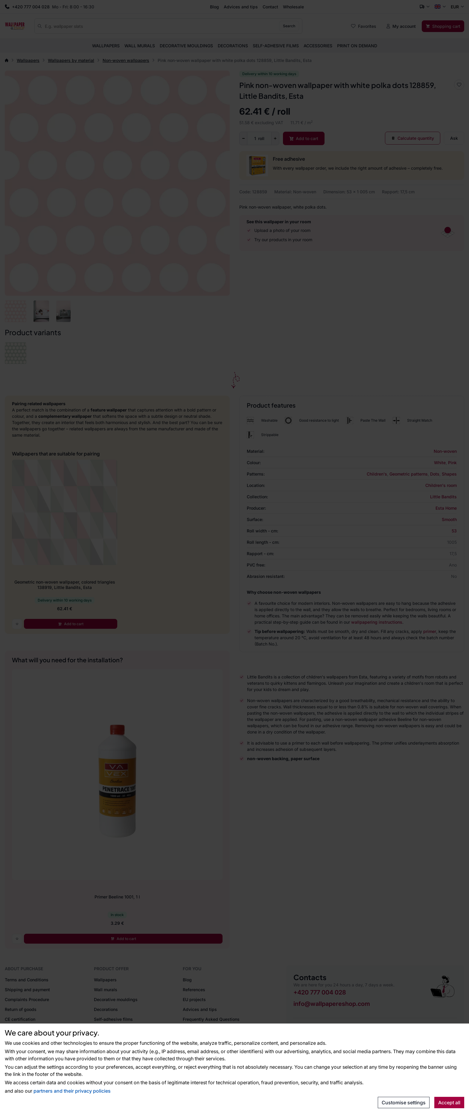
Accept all (449, 1103)
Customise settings (404, 1103)
